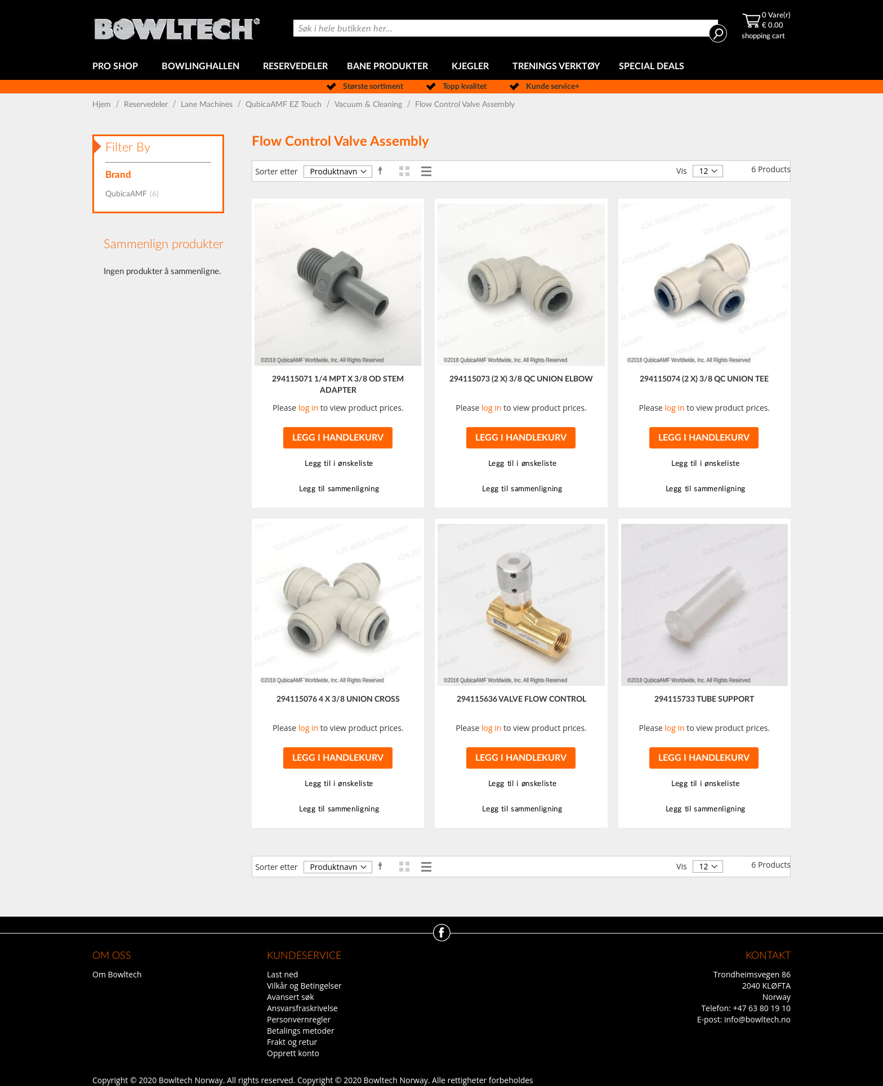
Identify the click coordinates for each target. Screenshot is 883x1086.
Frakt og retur (292, 1041)
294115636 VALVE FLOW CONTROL (521, 699)
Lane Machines (208, 105)
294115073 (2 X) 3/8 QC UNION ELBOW (521, 379)
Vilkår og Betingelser (304, 985)
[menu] (441, 66)
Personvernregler (299, 1019)
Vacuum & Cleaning (369, 105)
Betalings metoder (301, 1030)
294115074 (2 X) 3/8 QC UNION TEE (704, 379)
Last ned (282, 974)
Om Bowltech (116, 974)
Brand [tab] (118, 174)
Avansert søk (290, 996)
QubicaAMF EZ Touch (285, 105)
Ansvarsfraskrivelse (302, 1008)
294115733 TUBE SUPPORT (704, 699)
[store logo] (176, 27)
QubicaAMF (135, 194)
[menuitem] (117, 66)
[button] (337, 464)
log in (308, 407)
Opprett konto (293, 1053)
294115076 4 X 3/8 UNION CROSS (338, 699)
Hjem (102, 105)
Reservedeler (147, 105)
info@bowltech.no (757, 1019)
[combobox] (505, 28)
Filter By (127, 147)
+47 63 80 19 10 (762, 1008)
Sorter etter (276, 171)
